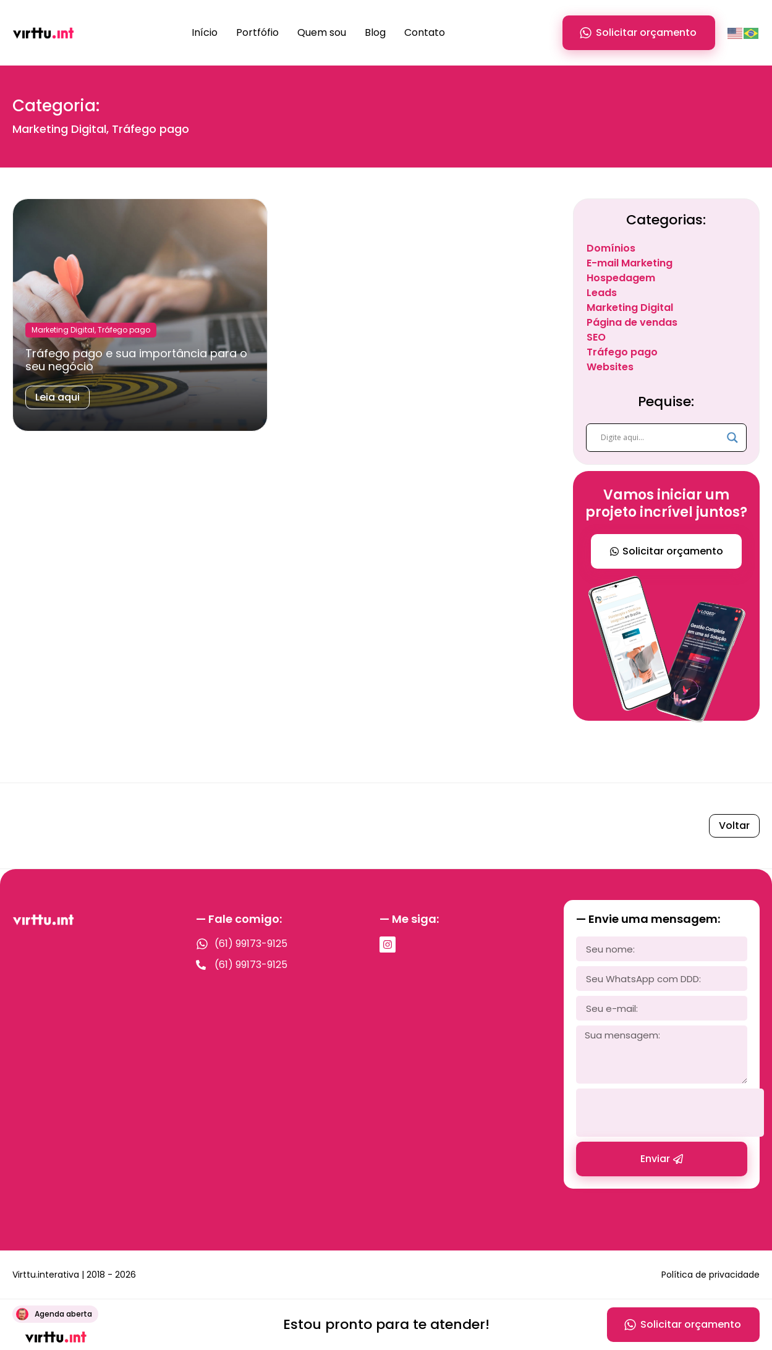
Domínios (611, 248)
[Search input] (661, 437)
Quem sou (321, 32)
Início (205, 32)
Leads (602, 293)
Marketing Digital (630, 307)
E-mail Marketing (629, 263)
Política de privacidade (710, 1274)
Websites (610, 367)
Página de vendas (632, 322)
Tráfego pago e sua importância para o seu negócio (136, 360)
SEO (596, 337)
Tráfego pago (622, 352)
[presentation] (670, 1113)
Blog (375, 32)
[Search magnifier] (732, 437)
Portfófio (257, 32)
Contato (424, 32)
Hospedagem (621, 278)
